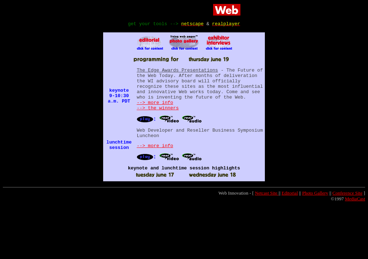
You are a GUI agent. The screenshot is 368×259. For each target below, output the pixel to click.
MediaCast (355, 212)
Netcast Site (267, 207)
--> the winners (158, 117)
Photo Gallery (315, 207)
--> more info (155, 111)
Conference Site (347, 207)
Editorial (290, 207)
